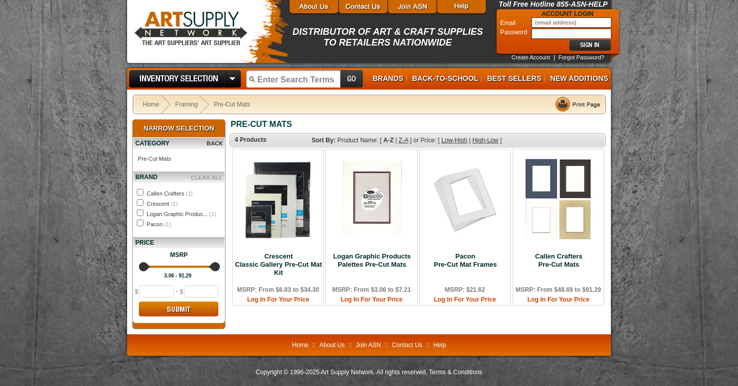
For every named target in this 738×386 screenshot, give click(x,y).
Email (508, 23)
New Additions (579, 78)
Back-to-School (445, 78)
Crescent (162, 204)
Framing (186, 104)
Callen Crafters (170, 193)
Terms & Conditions (455, 372)
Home (151, 104)
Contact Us (407, 345)
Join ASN (368, 345)
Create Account (530, 57)
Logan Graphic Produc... (181, 214)
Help (439, 345)
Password (514, 32)
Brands (388, 78)
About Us (331, 345)
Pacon (159, 224)
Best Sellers (514, 78)
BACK (215, 143)
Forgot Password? (581, 57)
